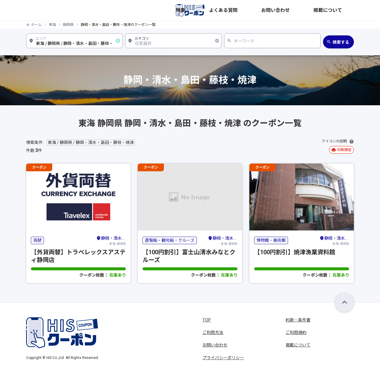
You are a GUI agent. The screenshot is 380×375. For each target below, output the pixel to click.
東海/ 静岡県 (111, 240)
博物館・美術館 (271, 240)
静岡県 (68, 25)
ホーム (36, 25)
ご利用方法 (212, 332)
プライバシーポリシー (223, 357)
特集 (253, 10)
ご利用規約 (296, 332)
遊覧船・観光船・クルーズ (169, 240)
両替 (37, 240)
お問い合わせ (309, 10)
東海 (52, 25)
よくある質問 (277, 10)
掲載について (341, 10)
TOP (206, 320)
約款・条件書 (298, 320)
